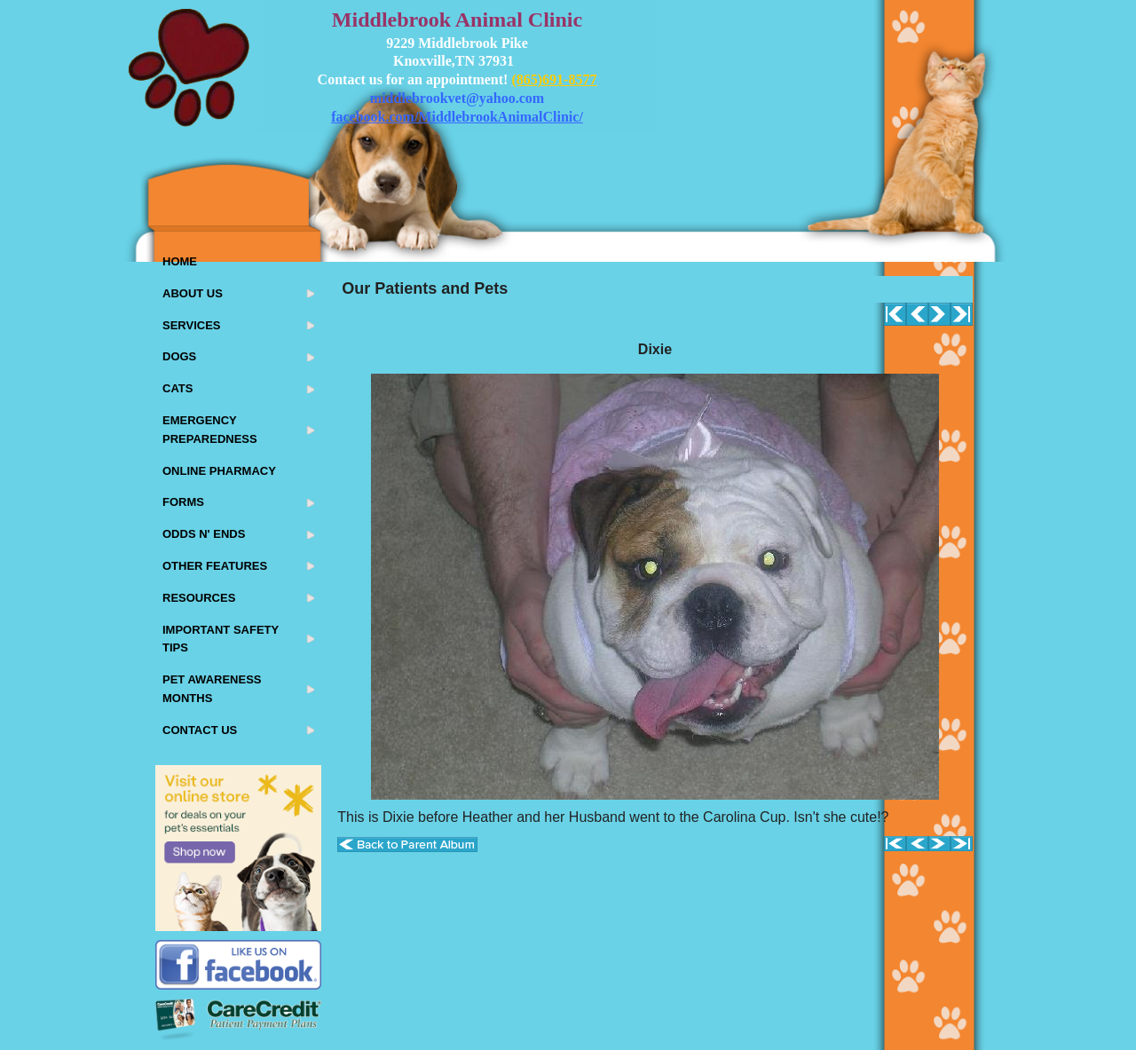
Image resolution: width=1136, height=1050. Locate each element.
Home (179, 261)
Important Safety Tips (220, 639)
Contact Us (199, 730)
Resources (198, 597)
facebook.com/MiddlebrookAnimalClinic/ (457, 116)
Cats (177, 388)
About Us (192, 293)
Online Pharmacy (219, 471)
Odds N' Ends (203, 534)
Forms (183, 502)
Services (191, 325)
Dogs (179, 356)
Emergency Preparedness (209, 430)
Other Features (214, 565)
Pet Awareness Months (211, 689)
